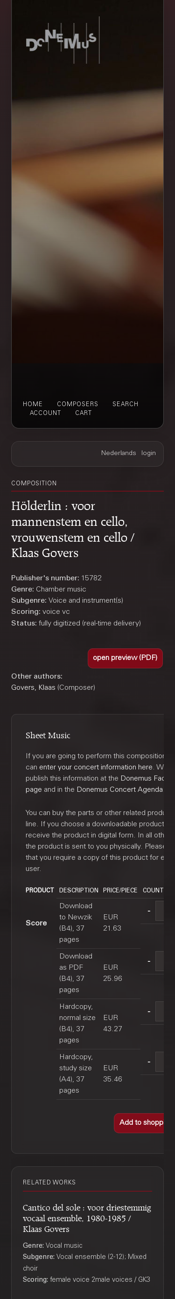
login (148, 453)
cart (83, 413)
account (45, 413)
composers (77, 405)
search (125, 405)
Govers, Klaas (33, 688)
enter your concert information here (96, 767)
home (33, 405)
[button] (125, 658)
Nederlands (118, 453)
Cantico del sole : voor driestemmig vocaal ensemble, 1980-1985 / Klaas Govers (87, 1217)
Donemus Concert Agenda (120, 790)
